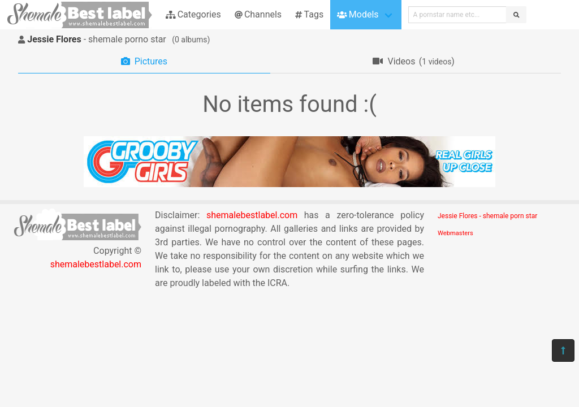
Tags (309, 14)
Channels (258, 14)
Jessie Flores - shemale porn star (487, 216)
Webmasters (455, 233)
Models (357, 14)
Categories (193, 14)
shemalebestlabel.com (95, 264)
